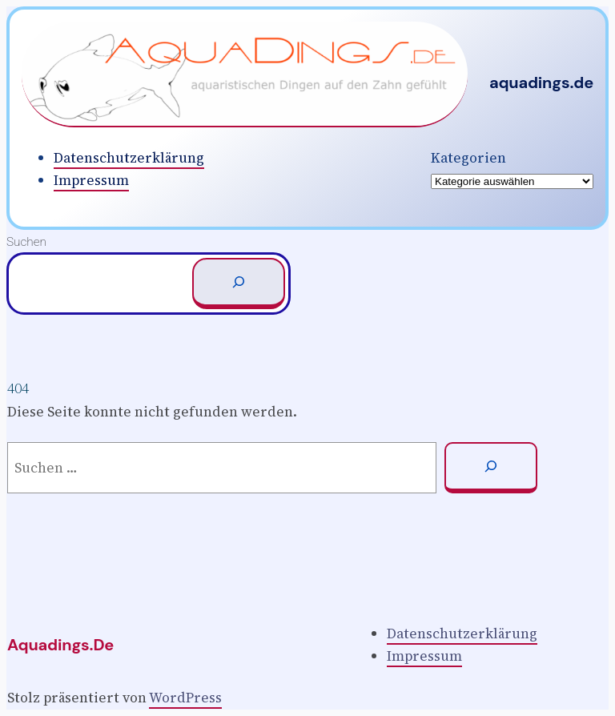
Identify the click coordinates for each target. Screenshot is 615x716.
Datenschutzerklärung (129, 157)
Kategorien (468, 157)
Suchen (26, 242)
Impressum (91, 180)
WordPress (185, 697)
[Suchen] (238, 283)
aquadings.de (541, 82)
